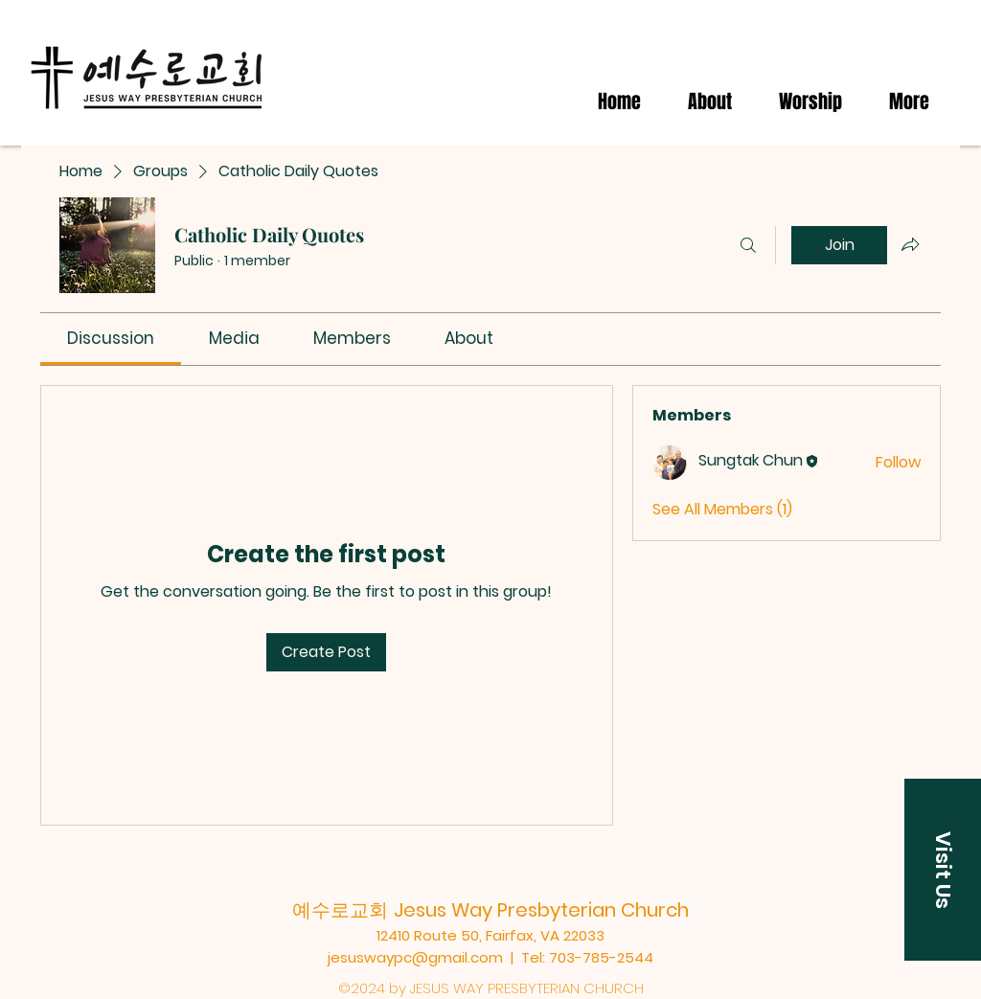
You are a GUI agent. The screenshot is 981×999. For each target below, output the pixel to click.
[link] (110, 338)
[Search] (748, 245)
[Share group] (910, 244)
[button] (942, 870)
